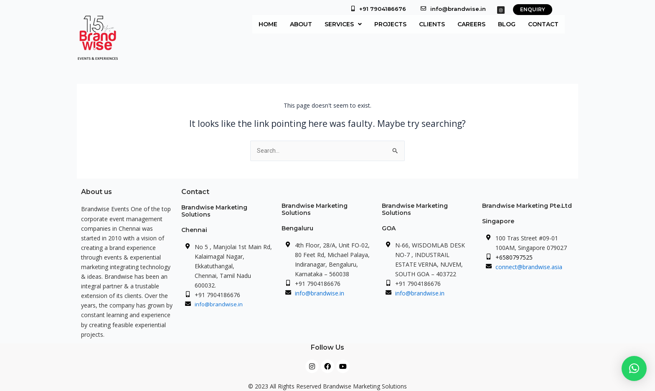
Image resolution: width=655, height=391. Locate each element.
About (301, 24)
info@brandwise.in (458, 8)
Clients (432, 24)
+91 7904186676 (382, 8)
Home (268, 24)
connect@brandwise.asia (528, 267)
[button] (343, 24)
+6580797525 (514, 257)
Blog (506, 24)
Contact (543, 24)
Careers (471, 24)
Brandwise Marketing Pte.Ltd (527, 205)
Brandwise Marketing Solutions (214, 211)
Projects (390, 24)
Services (343, 24)
